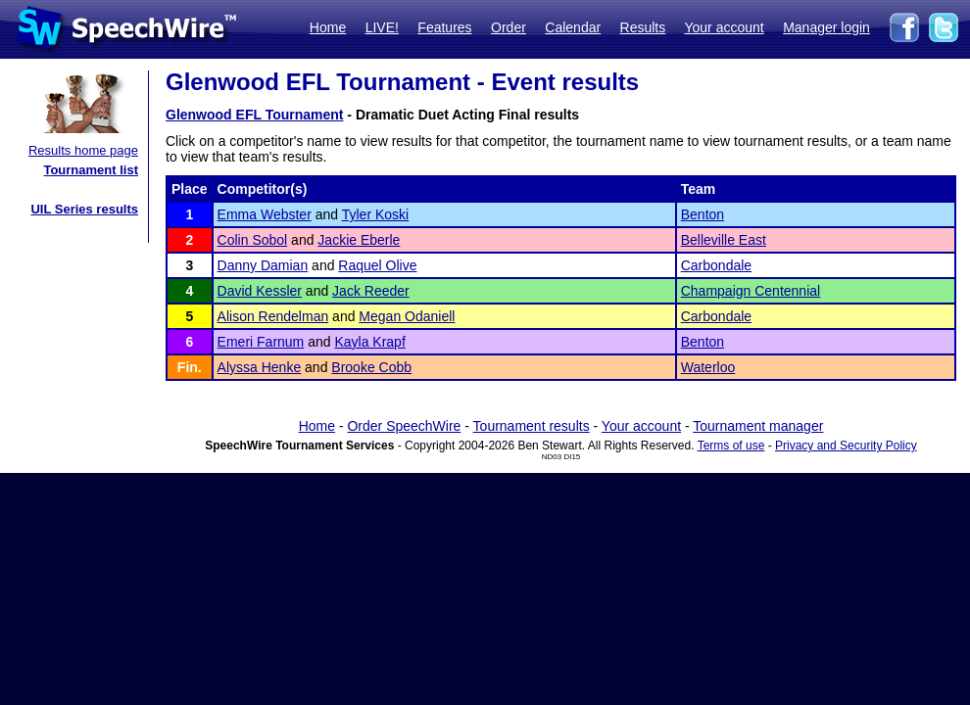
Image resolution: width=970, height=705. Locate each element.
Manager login (826, 27)
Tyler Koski (375, 214)
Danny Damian (263, 265)
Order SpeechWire (404, 426)
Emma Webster (265, 214)
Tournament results (531, 426)
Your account (723, 27)
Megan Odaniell (407, 316)
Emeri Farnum (261, 342)
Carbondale (716, 265)
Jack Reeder (371, 291)
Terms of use (731, 445)
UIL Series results (84, 209)
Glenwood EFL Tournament (254, 114)
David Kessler (260, 291)
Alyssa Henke (260, 367)
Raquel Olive (377, 265)
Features (444, 27)
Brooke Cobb (371, 367)
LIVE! (382, 27)
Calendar (573, 27)
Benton (702, 214)
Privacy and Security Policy (846, 445)
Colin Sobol (253, 240)
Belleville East (723, 240)
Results (643, 27)
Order (508, 27)
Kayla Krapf (369, 342)
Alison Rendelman (273, 316)
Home (328, 27)
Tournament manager (758, 426)
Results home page (83, 150)
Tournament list (90, 170)
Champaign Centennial (750, 291)
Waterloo (708, 367)
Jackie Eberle (358, 240)
